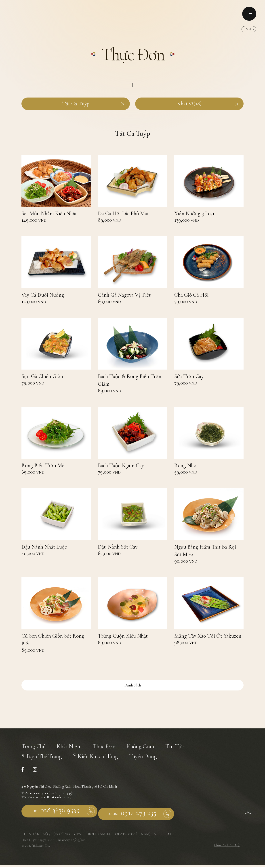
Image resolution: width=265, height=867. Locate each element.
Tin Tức (185, 748)
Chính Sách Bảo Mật (225, 847)
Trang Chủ (34, 748)
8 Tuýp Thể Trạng (43, 760)
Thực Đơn (109, 748)
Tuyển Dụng (154, 760)
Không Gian (149, 748)
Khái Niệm (72, 748)
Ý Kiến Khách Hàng (102, 760)
